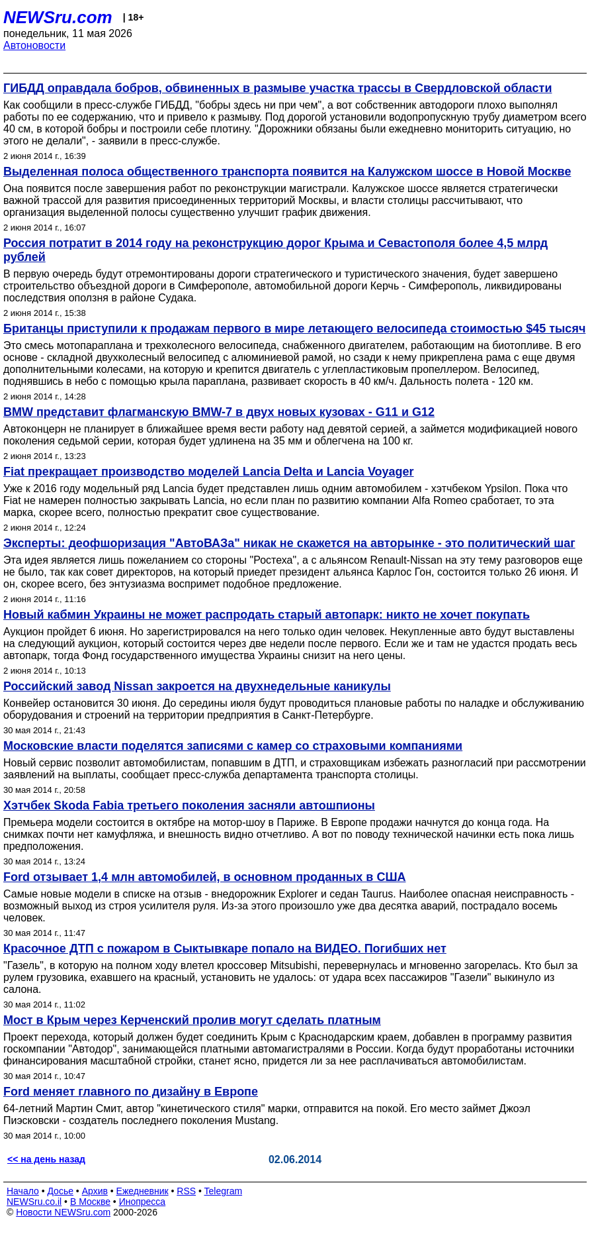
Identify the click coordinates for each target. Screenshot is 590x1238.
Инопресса (142, 1201)
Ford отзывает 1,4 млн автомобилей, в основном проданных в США (204, 877)
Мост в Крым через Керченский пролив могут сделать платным (192, 1020)
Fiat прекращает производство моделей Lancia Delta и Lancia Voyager (208, 471)
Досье (60, 1191)
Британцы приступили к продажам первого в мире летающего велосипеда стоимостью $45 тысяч (294, 328)
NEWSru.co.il (34, 1201)
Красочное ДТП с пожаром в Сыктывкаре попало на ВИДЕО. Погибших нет (224, 948)
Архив (95, 1191)
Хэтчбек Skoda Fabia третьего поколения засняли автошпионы (189, 805)
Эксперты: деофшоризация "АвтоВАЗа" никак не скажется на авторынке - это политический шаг (289, 543)
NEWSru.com (57, 17)
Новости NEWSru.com (63, 1212)
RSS (186, 1191)
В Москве (90, 1201)
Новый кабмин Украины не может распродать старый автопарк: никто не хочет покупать (266, 614)
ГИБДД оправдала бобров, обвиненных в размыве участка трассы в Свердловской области (277, 88)
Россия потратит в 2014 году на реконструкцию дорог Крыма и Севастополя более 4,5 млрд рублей (275, 250)
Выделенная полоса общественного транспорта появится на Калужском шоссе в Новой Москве (287, 171)
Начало (23, 1191)
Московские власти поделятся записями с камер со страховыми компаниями (232, 745)
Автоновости (34, 45)
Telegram (223, 1191)
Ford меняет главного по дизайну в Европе (130, 1091)
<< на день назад (46, 1159)
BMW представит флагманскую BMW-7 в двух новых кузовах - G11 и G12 (219, 412)
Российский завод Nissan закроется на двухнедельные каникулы (197, 686)
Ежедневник (142, 1191)
